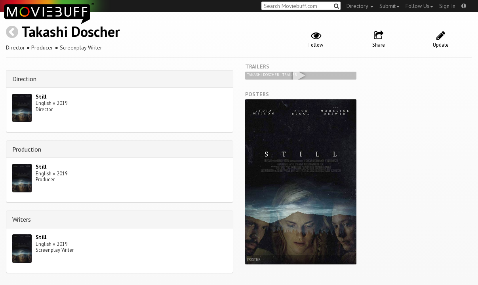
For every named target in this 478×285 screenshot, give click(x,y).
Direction (24, 79)
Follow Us (419, 6)
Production (26, 149)
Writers (21, 219)
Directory (360, 6)
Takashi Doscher (70, 31)
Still (41, 96)
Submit (389, 6)
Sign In (447, 6)
